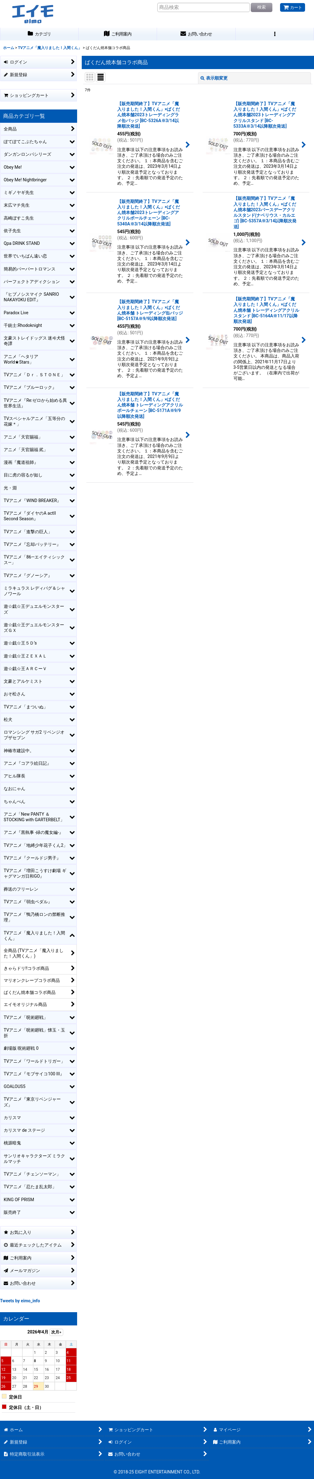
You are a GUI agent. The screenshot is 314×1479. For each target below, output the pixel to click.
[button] (275, 34)
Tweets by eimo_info (20, 1300)
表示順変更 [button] (214, 78)
